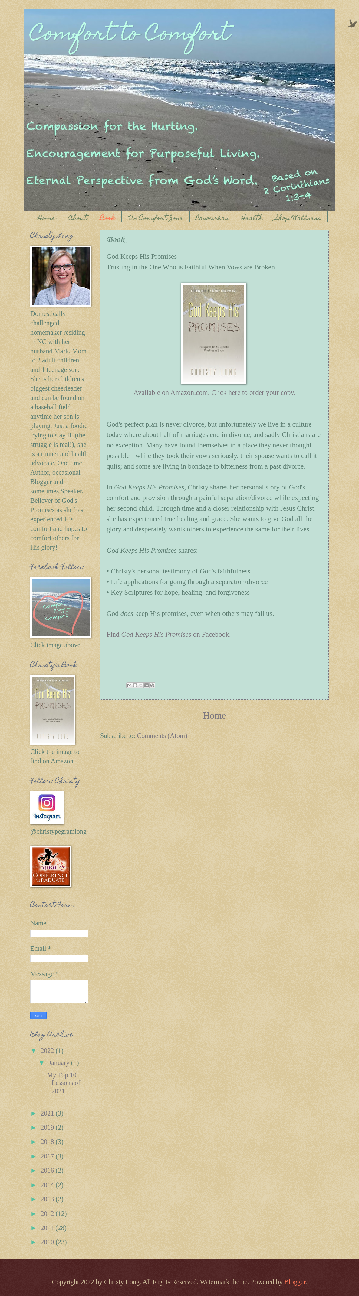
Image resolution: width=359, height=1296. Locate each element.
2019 (48, 1127)
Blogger (294, 1282)
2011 (48, 1228)
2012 (48, 1213)
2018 (48, 1141)
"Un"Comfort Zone (155, 218)
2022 (48, 1050)
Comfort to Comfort (130, 35)
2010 (48, 1242)
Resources (212, 218)
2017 (48, 1156)
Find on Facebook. (169, 634)
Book (107, 218)
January (60, 1063)
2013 (48, 1199)
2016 (48, 1170)
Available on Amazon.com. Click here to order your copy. (214, 392)
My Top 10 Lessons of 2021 (63, 1083)
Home (47, 218)
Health (252, 218)
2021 (48, 1113)
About (77, 218)
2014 (48, 1185)
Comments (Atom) (162, 735)
